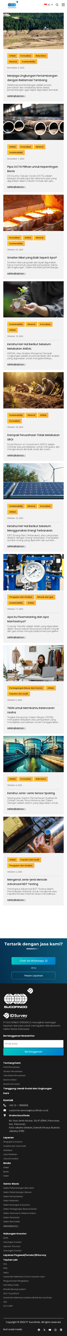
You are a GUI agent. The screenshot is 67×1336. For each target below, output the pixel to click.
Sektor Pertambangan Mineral (17, 1192)
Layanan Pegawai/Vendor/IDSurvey (24, 1255)
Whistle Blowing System (14, 1289)
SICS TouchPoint (11, 1293)
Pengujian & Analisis (12, 1141)
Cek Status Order (11, 1285)
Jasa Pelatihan (10, 1154)
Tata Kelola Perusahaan (14, 1075)
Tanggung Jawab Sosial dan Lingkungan (27, 1088)
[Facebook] (39, 1330)
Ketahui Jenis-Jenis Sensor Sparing (31, 793)
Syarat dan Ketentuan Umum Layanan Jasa (24, 1276)
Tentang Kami (11, 1063)
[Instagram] (55, 1330)
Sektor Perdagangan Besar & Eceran (20, 1209)
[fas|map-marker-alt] (6, 1115)
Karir (6, 1093)
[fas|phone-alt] (6, 1105)
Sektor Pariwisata (11, 1217)
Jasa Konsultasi (10, 1158)
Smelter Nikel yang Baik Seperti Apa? (32, 258)
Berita (6, 1171)
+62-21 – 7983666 (18, 1105)
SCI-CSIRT (8, 1306)
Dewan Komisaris (11, 1084)
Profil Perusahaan (11, 1067)
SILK (5, 1302)
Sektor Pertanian (11, 1200)
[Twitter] (44, 1330)
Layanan (8, 1137)
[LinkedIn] (61, 1330)
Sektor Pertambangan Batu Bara (18, 1188)
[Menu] (63, 5)
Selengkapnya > (10, 1225)
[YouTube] (50, 1330)
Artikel (6, 1167)
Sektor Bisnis (11, 1183)
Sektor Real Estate (11, 1221)
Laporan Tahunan (11, 1246)
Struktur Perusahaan (13, 1071)
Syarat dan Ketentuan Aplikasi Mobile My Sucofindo (27, 1297)
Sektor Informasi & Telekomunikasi (19, 1213)
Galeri (6, 1175)
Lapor (6, 1272)
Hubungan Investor (15, 1233)
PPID (5, 1268)
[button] (48, 5)
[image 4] (12, 4)
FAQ (5, 1264)
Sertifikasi (7, 1150)
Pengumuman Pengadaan (16, 1281)
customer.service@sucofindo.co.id (28, 1110)
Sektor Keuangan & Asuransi (16, 1204)
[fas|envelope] (6, 1110)
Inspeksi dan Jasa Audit (14, 1146)
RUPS (5, 1238)
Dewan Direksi (10, 1079)
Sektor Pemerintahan (13, 1196)
